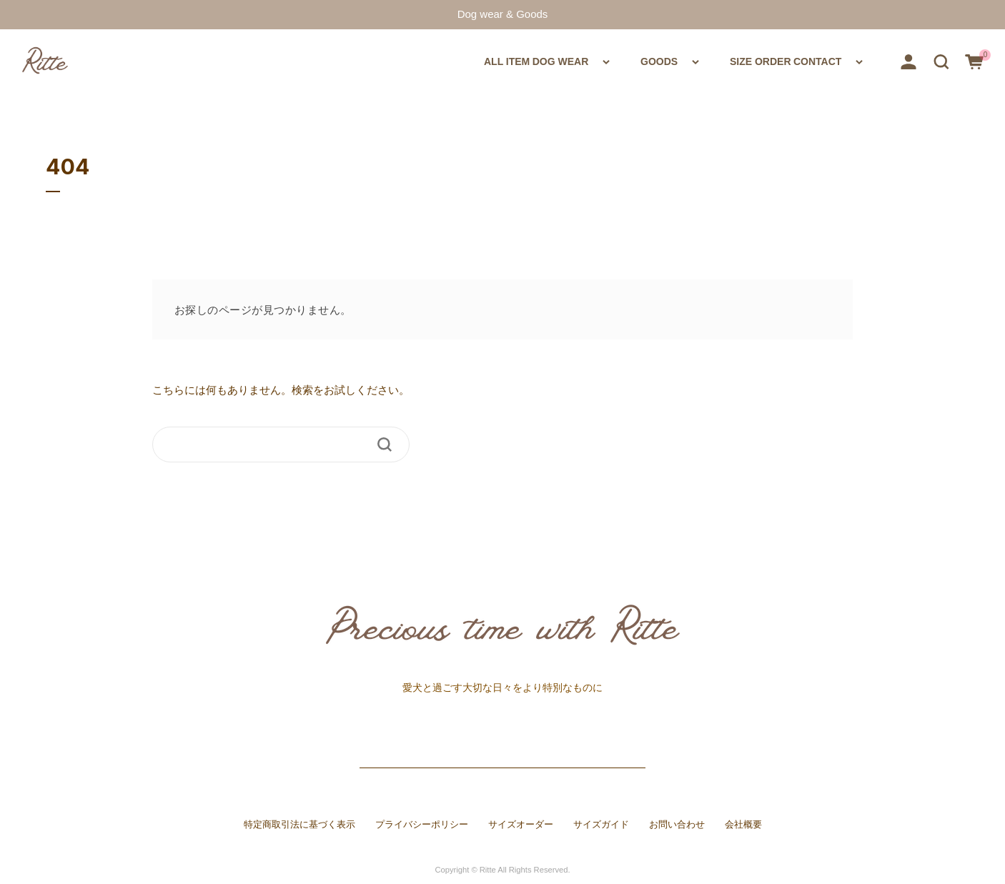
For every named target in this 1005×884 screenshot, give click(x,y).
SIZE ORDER (717, 60)
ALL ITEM (378, 60)
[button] (941, 60)
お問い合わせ (677, 825)
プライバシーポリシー (421, 825)
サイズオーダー (520, 825)
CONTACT (822, 60)
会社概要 (743, 825)
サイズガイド (601, 825)
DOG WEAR (480, 60)
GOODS (597, 60)
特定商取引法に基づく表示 (299, 825)
